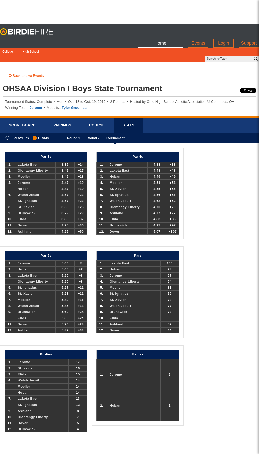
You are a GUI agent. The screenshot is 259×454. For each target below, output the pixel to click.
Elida (22, 202)
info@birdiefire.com (228, 446)
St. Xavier (26, 190)
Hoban (23, 171)
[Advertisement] (129, 11)
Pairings (62, 108)
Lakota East (28, 147)
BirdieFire (31, 31)
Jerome (35, 90)
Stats (128, 108)
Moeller (24, 159)
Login (223, 30)
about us (199, 446)
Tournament (115, 122)
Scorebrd (22, 108)
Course (97, 108)
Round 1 (73, 122)
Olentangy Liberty (33, 153)
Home (160, 30)
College (7, 41)
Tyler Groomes (74, 90)
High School (30, 41)
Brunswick (26, 196)
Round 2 (93, 122)
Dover (23, 208)
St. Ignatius (27, 184)
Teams (43, 121)
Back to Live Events (26, 58)
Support (249, 30)
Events (198, 30)
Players (21, 121)
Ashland (25, 214)
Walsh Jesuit (28, 177)
